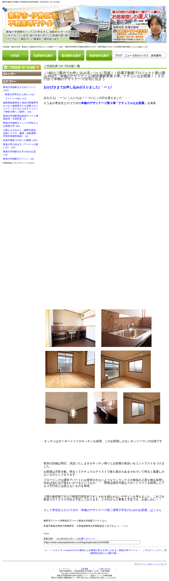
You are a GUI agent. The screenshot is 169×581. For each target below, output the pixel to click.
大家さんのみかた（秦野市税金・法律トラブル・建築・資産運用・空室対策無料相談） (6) (20, 133)
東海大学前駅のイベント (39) (18, 159)
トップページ (64, 569)
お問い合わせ (104, 569)
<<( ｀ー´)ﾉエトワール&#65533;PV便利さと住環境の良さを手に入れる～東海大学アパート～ (92, 550)
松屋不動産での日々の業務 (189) (20, 140)
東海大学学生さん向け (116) (18, 94)
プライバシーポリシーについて (150, 564)
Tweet (46, 533)
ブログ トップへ (153, 550)
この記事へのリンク (84, 539)
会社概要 (84, 569)
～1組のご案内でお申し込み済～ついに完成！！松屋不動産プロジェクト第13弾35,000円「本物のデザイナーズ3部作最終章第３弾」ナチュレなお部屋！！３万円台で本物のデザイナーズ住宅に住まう (104, 76)
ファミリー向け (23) (14, 98)
